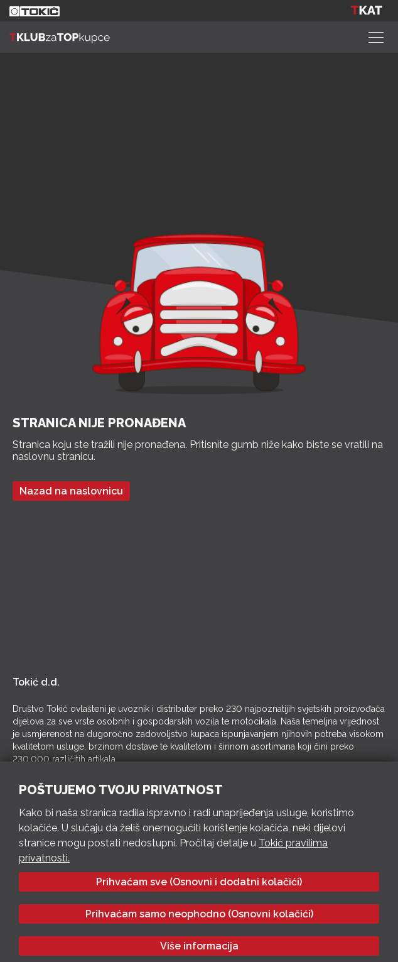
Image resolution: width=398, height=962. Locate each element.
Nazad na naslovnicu (71, 491)
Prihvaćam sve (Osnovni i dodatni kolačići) (199, 882)
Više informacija (199, 946)
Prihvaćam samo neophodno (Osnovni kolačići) (199, 914)
